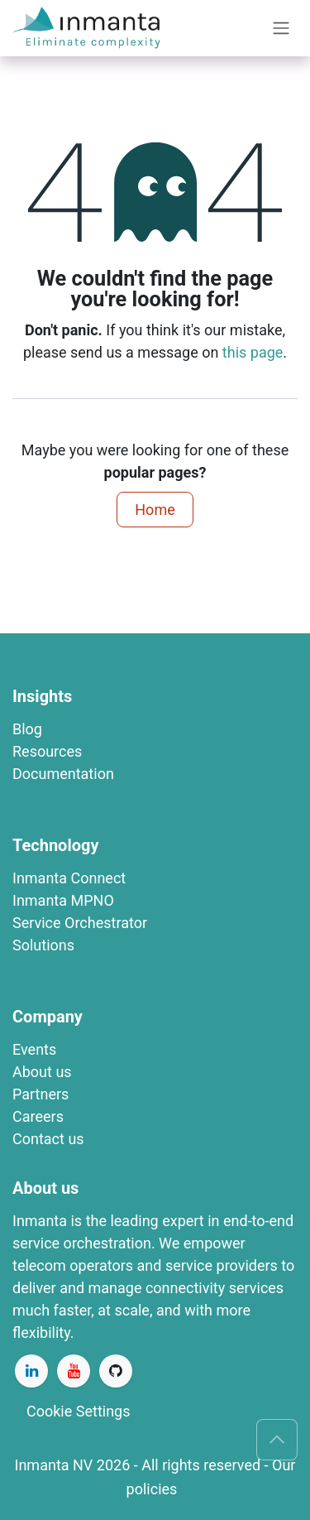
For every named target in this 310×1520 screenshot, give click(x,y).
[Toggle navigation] (281, 29)
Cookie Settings (78, 1411)
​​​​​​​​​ (63, 900)
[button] (277, 1439)
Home (154, 509)
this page (253, 352)
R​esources (47, 751)
